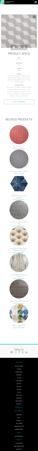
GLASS (19, 378)
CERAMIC (19, 375)
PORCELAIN (19, 372)
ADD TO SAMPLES (19, 102)
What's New (19, 366)
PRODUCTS (19, 362)
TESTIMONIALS (18, 436)
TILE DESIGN (19, 443)
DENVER (19, 415)
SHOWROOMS (19, 411)
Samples (19, 404)
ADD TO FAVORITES (19, 149)
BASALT (19, 420)
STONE (19, 369)
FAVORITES (19, 401)
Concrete (19, 381)
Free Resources (19, 446)
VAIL (19, 417)
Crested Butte (19, 426)
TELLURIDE (19, 423)
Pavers (19, 389)
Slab (19, 392)
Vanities (19, 398)
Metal (19, 383)
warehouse (19, 429)
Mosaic (19, 386)
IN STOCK (19, 395)
